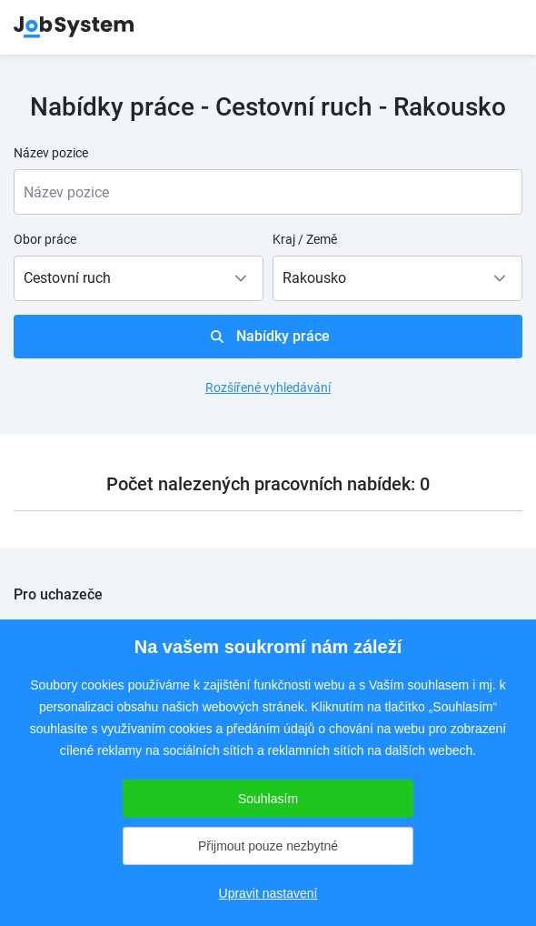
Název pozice (51, 153)
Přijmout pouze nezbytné (268, 846)
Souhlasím (268, 798)
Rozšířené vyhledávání (268, 387)
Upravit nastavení (268, 893)
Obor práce (45, 239)
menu (499, 27)
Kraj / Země (305, 239)
